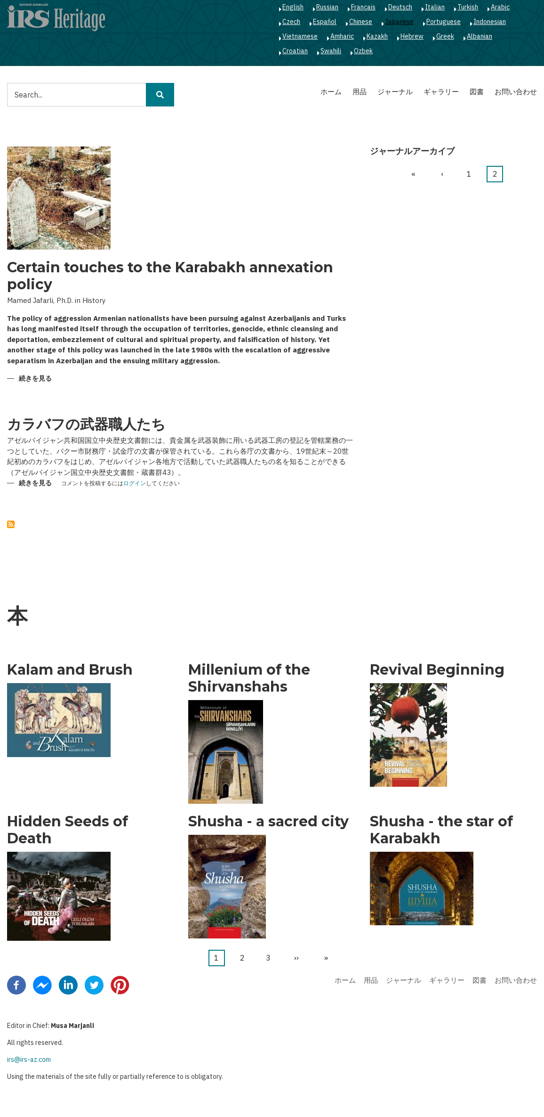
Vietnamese (300, 36)
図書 (477, 91)
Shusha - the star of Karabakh (441, 830)
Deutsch (400, 7)
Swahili (330, 51)
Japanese (399, 21)
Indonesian (489, 21)
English (293, 7)
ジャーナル (395, 91)
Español (324, 21)
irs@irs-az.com (29, 1059)
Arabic (500, 7)
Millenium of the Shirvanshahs (249, 678)
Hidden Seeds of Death (67, 830)
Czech (291, 21)
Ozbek (363, 51)
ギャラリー (441, 91)
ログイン (134, 484)
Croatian (295, 51)
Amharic (342, 36)
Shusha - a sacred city (268, 821)
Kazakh (377, 36)
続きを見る (35, 379)
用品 (359, 91)
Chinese (360, 21)
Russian (327, 7)
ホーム (331, 91)
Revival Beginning (437, 669)
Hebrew (412, 36)
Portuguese (443, 21)
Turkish (467, 7)
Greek (445, 36)
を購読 (11, 524)
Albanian (479, 36)
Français (363, 7)
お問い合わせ (516, 91)
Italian (435, 7)
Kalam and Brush (70, 669)
